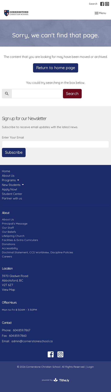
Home (6, 171)
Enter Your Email (13, 137)
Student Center (12, 194)
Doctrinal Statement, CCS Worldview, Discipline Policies (37, 252)
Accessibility (10, 248)
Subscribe (13, 152)
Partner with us (12, 198)
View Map (8, 290)
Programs (11, 180)
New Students (13, 185)
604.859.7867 (21, 330)
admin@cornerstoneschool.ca (32, 341)
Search (93, 3)
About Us (8, 175)
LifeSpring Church (13, 236)
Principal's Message (14, 223)
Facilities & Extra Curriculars (20, 240)
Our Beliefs (9, 232)
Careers (7, 256)
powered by (55, 380)
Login (90, 366)
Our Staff (8, 227)
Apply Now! (9, 189)
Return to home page (55, 67)
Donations (8, 244)
